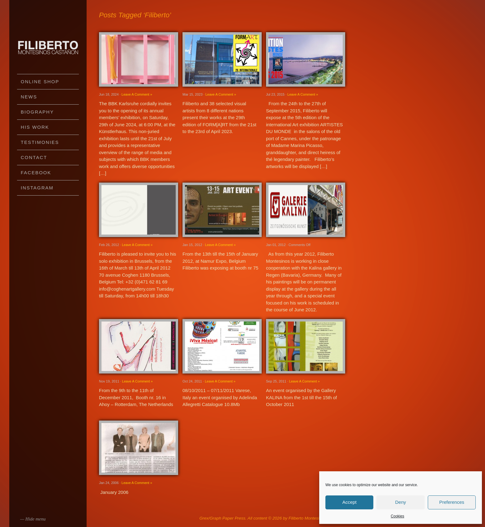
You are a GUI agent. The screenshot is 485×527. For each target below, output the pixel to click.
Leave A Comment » (137, 94)
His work (35, 127)
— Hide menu (33, 518)
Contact (34, 157)
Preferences (451, 502)
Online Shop (40, 81)
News (29, 96)
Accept (349, 502)
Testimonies (40, 142)
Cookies (397, 516)
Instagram (37, 187)
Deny (400, 502)
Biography (37, 111)
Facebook (36, 172)
